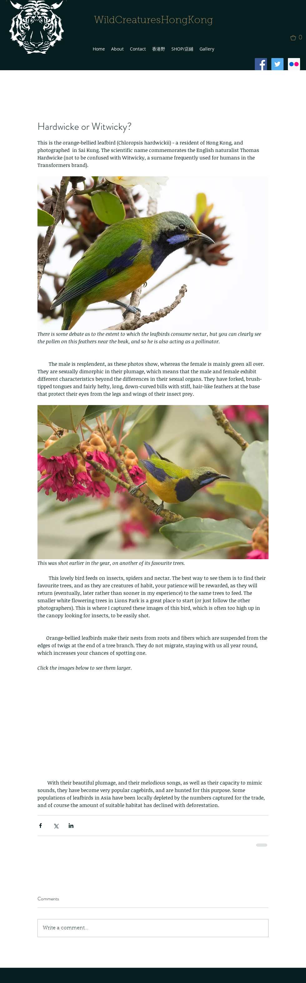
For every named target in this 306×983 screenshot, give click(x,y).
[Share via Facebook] (40, 826)
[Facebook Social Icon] (261, 64)
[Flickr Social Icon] (294, 64)
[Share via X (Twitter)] (56, 826)
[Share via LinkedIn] (71, 826)
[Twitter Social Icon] (277, 64)
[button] (298, 37)
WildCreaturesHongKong (153, 21)
